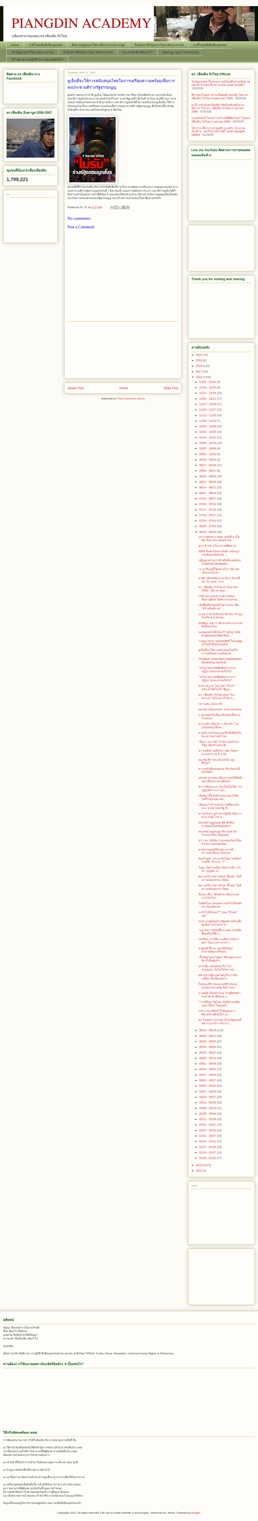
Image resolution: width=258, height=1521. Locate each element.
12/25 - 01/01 (208, 382)
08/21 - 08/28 (208, 481)
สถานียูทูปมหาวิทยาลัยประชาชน (32, 52)
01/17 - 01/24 (208, 1147)
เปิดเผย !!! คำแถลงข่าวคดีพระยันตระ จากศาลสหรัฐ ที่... (218, 806)
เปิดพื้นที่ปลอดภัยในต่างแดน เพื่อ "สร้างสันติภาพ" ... (218, 606)
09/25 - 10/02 (208, 454)
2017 (199, 371)
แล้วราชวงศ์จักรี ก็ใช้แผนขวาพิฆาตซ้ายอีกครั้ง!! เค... (216, 1012)
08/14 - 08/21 (208, 487)
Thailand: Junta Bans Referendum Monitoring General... (220, 660)
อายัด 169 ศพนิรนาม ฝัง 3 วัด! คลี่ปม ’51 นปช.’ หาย (219, 579)
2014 (199, 1170)
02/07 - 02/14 (208, 1130)
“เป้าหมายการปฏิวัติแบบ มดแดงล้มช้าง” (37, 59)
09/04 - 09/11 (208, 470)
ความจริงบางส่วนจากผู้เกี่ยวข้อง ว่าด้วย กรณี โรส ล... (220, 815)
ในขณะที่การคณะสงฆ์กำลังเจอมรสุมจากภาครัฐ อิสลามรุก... (217, 985)
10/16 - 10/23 (208, 437)
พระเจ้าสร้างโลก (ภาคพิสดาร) (217, 545)
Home (15, 45)
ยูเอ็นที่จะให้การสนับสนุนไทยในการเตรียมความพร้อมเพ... (218, 651)
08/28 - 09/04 (208, 476)
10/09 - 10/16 (208, 443)
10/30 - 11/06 (208, 426)
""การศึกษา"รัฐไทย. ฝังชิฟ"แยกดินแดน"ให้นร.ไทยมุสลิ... (219, 1003)
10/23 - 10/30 (208, 431)
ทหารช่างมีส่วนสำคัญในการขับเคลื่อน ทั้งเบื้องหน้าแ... (218, 976)
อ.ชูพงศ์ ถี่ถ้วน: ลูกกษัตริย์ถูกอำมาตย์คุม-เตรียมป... (215, 950)
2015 (199, 1165)
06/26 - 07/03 (208, 526)
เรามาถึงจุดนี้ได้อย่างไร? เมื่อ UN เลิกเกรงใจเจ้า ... (218, 571)
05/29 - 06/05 (208, 1041)
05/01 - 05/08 (208, 1063)
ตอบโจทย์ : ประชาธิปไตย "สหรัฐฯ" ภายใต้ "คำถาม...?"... (220, 860)
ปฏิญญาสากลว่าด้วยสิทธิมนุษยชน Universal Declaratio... (219, 562)
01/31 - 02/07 (208, 1135)
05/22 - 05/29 (208, 1047)
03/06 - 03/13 (208, 1108)
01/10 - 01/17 (208, 1152)
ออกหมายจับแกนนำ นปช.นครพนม (220, 709)
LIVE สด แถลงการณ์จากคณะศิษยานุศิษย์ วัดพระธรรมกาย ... (219, 597)
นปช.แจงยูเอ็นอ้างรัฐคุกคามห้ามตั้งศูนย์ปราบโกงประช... (220, 923)
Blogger (195, 1512)
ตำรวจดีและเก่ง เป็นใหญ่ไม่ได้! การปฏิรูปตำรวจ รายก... (220, 788)
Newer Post (75, 388)
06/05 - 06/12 (208, 1036)
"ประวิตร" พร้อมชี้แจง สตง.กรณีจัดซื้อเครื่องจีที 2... (219, 931)
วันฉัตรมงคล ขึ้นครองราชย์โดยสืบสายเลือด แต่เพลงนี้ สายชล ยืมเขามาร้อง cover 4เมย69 (220, 83)
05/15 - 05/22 (208, 1052)
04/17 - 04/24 (208, 1074)
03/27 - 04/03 (208, 1091)
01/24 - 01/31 (208, 1141)
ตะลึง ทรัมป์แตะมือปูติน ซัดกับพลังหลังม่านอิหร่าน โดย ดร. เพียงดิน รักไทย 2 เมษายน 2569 (217, 108)
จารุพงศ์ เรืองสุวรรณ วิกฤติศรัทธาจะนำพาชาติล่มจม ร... (219, 994)
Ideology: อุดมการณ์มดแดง (180, 52)
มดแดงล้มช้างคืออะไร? (137, 52)
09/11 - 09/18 (208, 465)
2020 (199, 354)
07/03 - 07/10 (208, 520)
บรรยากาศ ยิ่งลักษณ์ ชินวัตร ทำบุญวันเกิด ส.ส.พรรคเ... (220, 615)
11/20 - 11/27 (208, 409)
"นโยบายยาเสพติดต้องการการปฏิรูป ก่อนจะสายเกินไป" (217, 669)
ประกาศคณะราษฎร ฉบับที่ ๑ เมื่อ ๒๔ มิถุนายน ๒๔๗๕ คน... (219, 538)
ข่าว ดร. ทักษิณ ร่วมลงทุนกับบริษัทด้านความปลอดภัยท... (219, 842)
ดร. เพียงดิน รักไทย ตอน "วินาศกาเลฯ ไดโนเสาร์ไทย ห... (216, 696)
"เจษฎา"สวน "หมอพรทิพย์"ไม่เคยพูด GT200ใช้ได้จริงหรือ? (220, 642)
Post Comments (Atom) (131, 398)
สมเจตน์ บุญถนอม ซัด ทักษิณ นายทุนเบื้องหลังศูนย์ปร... (216, 824)
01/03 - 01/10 (208, 1158)
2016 (199, 377)
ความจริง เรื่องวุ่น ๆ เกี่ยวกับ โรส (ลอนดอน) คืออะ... (218, 725)
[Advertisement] (122, 350)
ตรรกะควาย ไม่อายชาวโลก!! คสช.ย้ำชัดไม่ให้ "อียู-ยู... (216, 687)
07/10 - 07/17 (208, 515)
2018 (199, 365)
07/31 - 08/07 (208, 498)
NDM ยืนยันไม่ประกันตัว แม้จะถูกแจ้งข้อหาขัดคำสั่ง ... (219, 553)
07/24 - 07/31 (208, 504)
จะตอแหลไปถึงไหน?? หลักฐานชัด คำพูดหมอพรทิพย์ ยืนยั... (219, 633)
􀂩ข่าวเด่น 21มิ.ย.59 (210, 703)
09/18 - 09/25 (208, 459)
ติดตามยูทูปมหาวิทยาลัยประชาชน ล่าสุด (98, 45)
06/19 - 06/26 (208, 532)
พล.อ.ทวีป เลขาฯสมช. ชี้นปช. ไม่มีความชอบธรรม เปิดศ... (219, 878)
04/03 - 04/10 (208, 1085)
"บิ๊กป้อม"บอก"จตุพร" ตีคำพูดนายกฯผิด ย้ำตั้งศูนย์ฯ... (220, 959)
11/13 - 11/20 (208, 415)
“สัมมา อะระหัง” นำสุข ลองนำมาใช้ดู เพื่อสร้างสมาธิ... (218, 743)
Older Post (170, 388)
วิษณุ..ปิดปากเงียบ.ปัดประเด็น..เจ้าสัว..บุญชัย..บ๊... (219, 869)
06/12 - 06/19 (208, 1030)
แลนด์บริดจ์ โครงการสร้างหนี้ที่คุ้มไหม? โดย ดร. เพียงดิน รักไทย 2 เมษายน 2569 (221, 119)
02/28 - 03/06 (208, 1113)
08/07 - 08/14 (208, 493)
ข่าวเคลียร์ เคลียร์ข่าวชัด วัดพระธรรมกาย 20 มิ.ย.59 (218, 752)
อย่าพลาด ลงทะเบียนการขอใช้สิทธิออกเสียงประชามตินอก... (220, 779)
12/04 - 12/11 (208, 398)
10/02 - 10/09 (208, 448)
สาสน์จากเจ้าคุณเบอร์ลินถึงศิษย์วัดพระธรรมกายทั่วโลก (219, 734)
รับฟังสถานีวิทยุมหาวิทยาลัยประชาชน (159, 45)
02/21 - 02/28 (208, 1119)
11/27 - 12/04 (208, 404)
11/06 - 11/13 (208, 420)
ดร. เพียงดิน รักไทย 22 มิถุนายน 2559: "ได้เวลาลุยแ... (218, 588)
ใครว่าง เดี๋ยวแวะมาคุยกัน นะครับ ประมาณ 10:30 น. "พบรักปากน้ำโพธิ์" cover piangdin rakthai (218, 131)
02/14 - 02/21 (208, 1124)
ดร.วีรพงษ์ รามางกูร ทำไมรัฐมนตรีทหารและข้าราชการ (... (219, 1021)
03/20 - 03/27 (208, 1097)
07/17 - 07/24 (208, 509)
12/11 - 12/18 (208, 393)
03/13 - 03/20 (208, 1102)
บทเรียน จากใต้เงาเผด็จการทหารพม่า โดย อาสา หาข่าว (218, 940)
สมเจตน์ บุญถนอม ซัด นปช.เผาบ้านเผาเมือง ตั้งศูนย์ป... (217, 833)
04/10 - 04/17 (208, 1080)
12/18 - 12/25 (208, 387)
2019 (199, 360)
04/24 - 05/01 (208, 1069)
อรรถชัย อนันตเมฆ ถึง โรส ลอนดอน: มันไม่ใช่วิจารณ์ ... (217, 967)
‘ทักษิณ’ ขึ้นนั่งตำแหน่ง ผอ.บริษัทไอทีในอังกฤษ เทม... (218, 797)
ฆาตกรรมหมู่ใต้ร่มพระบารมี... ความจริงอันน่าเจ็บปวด (216, 851)
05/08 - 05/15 (208, 1058)
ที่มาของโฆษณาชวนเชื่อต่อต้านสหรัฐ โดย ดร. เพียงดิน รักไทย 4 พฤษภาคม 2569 (220, 96)
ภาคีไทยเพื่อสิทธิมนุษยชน (45, 45)
